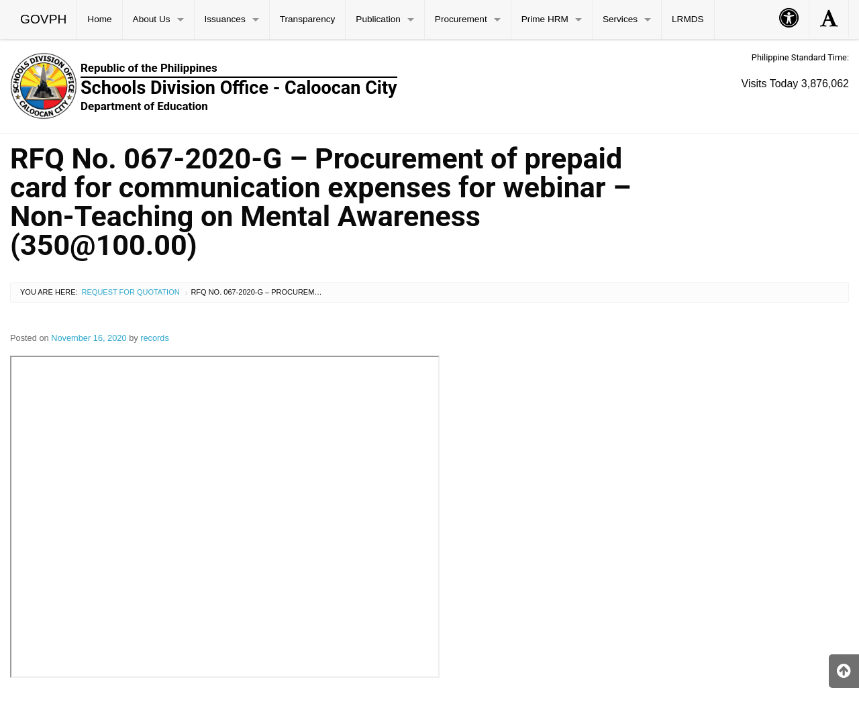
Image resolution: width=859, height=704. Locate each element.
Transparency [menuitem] (308, 19)
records (154, 338)
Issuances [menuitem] (225, 19)
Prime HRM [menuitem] (544, 19)
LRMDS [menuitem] (688, 19)
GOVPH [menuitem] (43, 19)
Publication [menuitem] (378, 19)
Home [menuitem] (99, 19)
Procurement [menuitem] (461, 19)
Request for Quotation (131, 292)
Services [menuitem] (620, 19)
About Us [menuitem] (151, 19)
